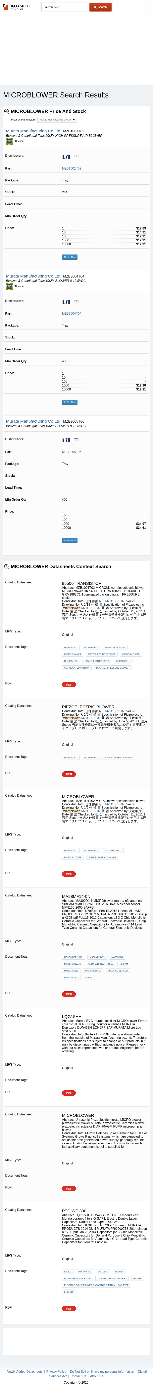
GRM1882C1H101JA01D (96, 661)
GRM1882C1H (123, 661)
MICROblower (72, 654)
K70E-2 (68, 1271)
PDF (69, 684)
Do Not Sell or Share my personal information (102, 1371)
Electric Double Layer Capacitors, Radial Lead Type (96, 1285)
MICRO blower (131, 654)
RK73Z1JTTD (70, 661)
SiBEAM (124, 964)
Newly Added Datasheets (25, 1371)
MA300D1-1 (117, 957)
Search (100, 7)
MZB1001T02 (71, 168)
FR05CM (68, 1292)
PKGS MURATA (93, 971)
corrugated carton (76, 668)
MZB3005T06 (71, 452)
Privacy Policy (56, 1371)
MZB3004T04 (71, 313)
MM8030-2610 (71, 971)
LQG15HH (103, 1271)
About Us (96, 1376)
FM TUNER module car (77, 1278)
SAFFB (88, 977)
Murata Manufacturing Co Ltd (33, 131)
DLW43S (119, 1271)
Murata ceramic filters (112, 1278)
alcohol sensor (118, 971)
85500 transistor (114, 647)
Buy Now (70, 257)
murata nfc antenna (100, 964)
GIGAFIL (137, 1278)
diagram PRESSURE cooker (112, 668)
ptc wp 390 (84, 1271)
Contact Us (78, 1376)
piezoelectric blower (101, 654)
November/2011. (73, 957)
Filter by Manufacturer (23, 119)
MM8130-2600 (71, 977)
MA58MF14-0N (97, 957)
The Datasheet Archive (17, 7)
